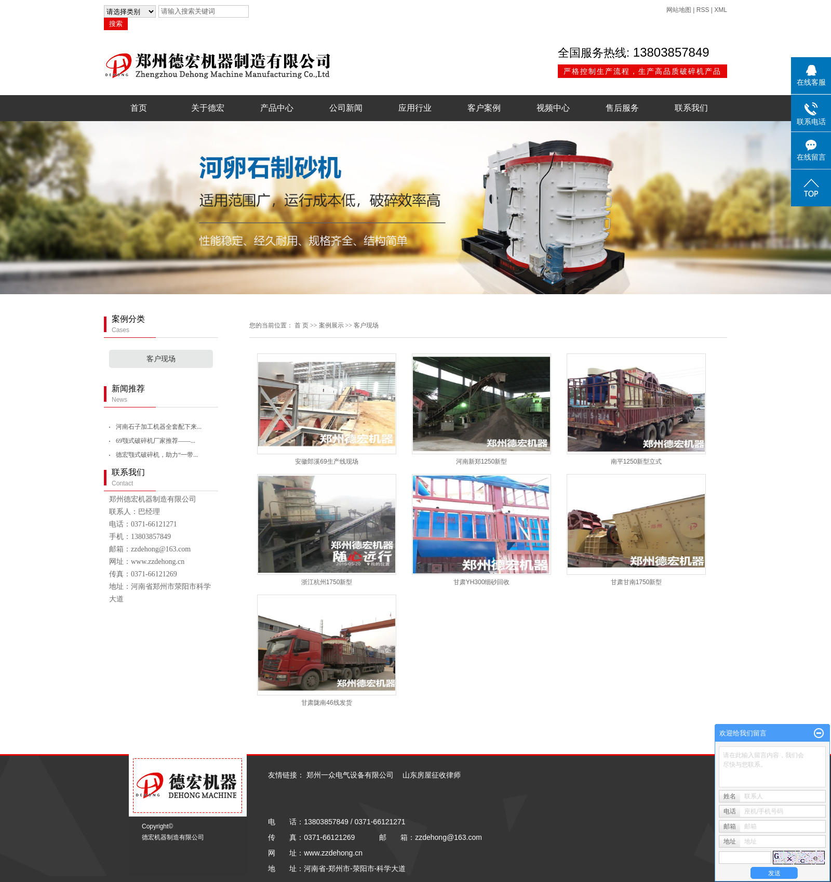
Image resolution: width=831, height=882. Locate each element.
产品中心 (276, 107)
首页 (138, 107)
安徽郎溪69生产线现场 (326, 461)
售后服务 (622, 107)
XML (720, 10)
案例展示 (331, 325)
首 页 (301, 325)
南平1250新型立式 (636, 461)
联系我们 (691, 107)
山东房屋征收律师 (432, 775)
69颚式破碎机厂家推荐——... (155, 440)
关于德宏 (207, 107)
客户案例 (484, 107)
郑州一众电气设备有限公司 (350, 775)
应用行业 (415, 107)
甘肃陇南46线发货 (326, 702)
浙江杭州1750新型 (327, 582)
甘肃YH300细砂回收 (481, 582)
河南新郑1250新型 (481, 461)
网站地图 (678, 10)
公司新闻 (346, 107)
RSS (702, 10)
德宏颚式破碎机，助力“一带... (157, 454)
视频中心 (553, 107)
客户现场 (161, 359)
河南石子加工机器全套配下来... (159, 426)
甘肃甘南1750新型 (636, 582)
